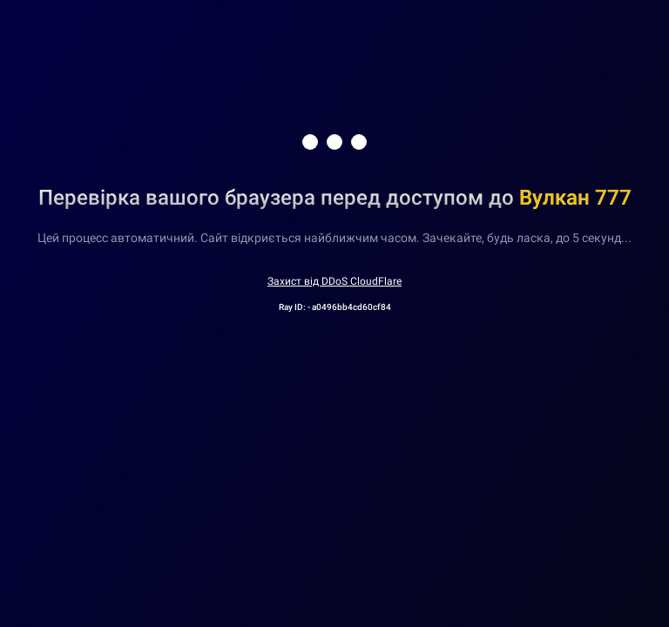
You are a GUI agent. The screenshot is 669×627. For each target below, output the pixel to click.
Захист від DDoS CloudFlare (334, 281)
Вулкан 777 (575, 197)
